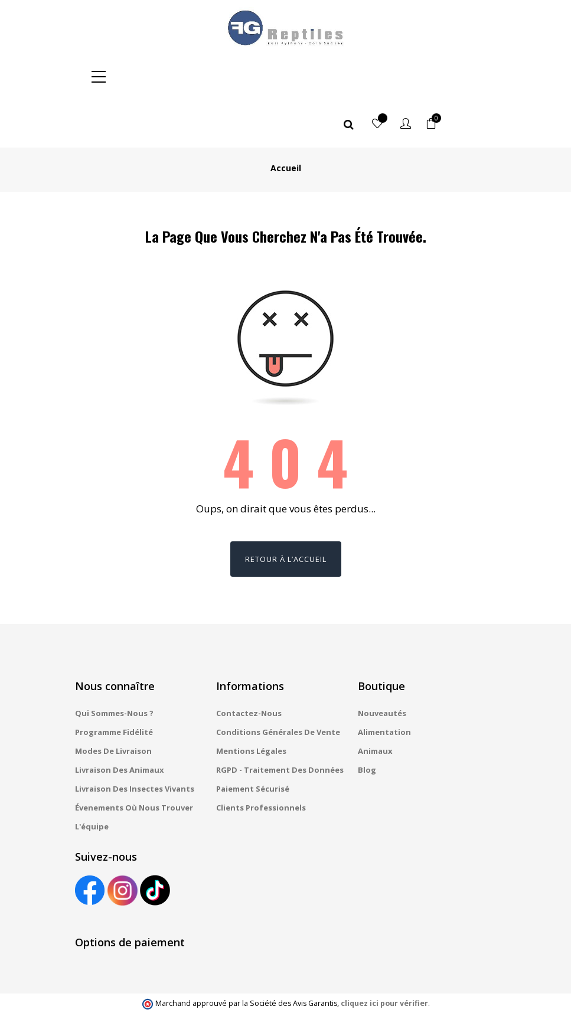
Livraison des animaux (119, 722)
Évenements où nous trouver (134, 760)
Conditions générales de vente (278, 684)
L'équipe (92, 779)
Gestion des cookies (368, 992)
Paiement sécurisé (252, 741)
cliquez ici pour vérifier (384, 956)
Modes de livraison (113, 703)
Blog (367, 722)
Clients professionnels (261, 760)
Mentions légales (251, 703)
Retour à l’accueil (286, 511)
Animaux (375, 703)
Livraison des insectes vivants (134, 741)
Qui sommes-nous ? (114, 666)
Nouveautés (382, 666)
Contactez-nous (249, 666)
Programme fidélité (114, 684)
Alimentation (384, 684)
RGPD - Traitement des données (280, 722)
